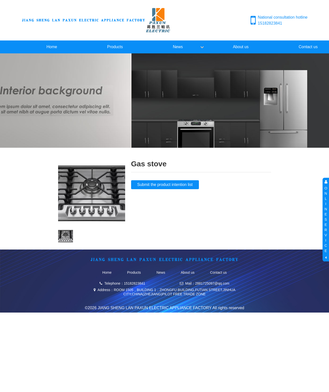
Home (51, 47)
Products (115, 47)
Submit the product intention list (165, 184)
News (178, 47)
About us (241, 47)
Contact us (218, 284)
